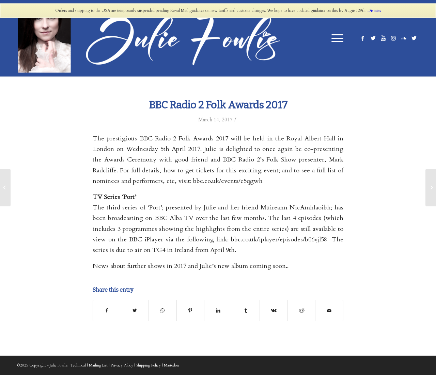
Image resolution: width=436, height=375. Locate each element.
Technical (78, 365)
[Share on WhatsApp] (162, 310)
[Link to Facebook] (363, 38)
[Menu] (335, 38)
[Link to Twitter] (373, 38)
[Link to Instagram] (393, 38)
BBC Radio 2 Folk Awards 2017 (218, 105)
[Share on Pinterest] (190, 310)
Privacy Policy (122, 365)
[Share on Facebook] (107, 310)
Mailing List (98, 365)
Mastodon (171, 365)
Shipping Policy (148, 365)
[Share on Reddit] (301, 310)
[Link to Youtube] (383, 38)
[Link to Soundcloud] (404, 38)
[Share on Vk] (273, 310)
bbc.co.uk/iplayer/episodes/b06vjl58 (279, 239)
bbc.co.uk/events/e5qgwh (228, 181)
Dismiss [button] (374, 10)
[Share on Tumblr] (246, 310)
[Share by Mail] (329, 310)
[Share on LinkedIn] (218, 310)
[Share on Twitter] (135, 310)
